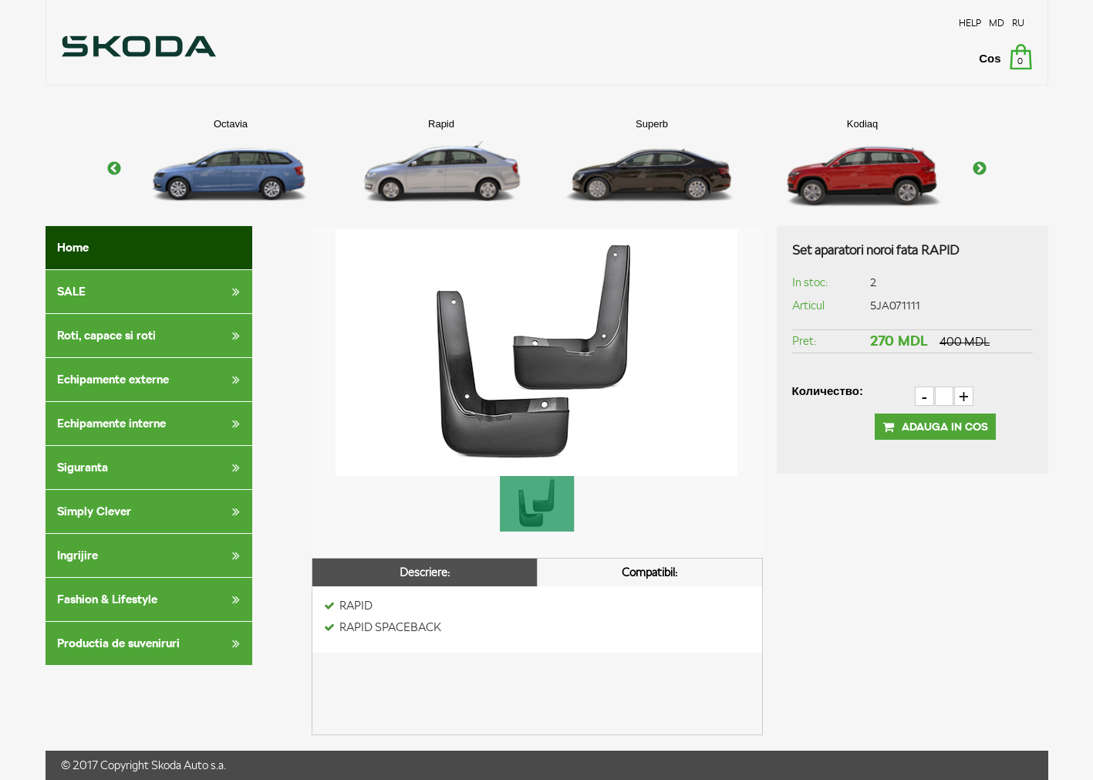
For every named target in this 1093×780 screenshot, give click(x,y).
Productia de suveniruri (151, 643)
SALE (151, 291)
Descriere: (425, 572)
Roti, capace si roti (151, 335)
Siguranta (151, 467)
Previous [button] (114, 169)
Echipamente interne (151, 423)
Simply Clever (151, 511)
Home (73, 247)
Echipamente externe (151, 379)
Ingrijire (151, 555)
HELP (970, 23)
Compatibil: (649, 572)
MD (996, 23)
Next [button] (979, 169)
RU (1018, 23)
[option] (231, 168)
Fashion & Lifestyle (151, 599)
